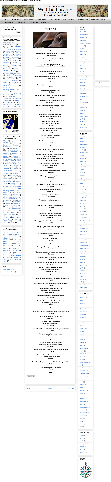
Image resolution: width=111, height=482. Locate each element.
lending (4, 178)
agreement (14, 141)
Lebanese (82, 214)
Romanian (12, 44)
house (16, 246)
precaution (6, 92)
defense (13, 160)
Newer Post (31, 388)
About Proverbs (16, 19)
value (19, 217)
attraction (5, 146)
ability (4, 141)
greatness (5, 65)
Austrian (82, 150)
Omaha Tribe (83, 376)
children (18, 232)
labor (20, 175)
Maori (81, 225)
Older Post (70, 388)
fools (14, 59)
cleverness (10, 150)
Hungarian (82, 195)
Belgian (82, 158)
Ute (80, 421)
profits (19, 198)
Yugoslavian (83, 287)
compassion (6, 153)
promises (14, 200)
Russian (82, 107)
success (17, 100)
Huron (81, 339)
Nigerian (82, 93)
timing (19, 216)
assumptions (15, 145)
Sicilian (81, 259)
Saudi (81, 110)
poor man (15, 192)
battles (11, 148)
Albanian (82, 141)
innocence (5, 72)
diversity (6, 162)
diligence (19, 160)
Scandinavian (83, 248)
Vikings (81, 449)
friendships (6, 62)
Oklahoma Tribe (84, 373)
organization (5, 185)
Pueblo (81, 393)
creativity (16, 157)
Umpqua (82, 418)
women (11, 104)
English (82, 51)
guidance (19, 167)
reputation (5, 98)
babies (4, 232)
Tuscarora (82, 415)
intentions (5, 175)
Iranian (81, 68)
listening (19, 178)
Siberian (82, 256)
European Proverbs (68, 19)
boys (10, 232)
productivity (12, 198)
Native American (9, 22)
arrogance (10, 49)
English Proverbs (55, 19)
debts (4, 159)
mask (12, 180)
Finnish (81, 181)
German (82, 57)
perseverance (7, 85)
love (20, 77)
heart (19, 67)
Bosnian (82, 161)
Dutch (81, 48)
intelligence (16, 173)
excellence (16, 57)
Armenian (82, 147)
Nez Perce (82, 368)
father (16, 239)
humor (15, 70)
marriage (6, 250)
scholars (14, 98)
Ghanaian (82, 60)
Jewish (81, 79)
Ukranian (82, 279)
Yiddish (81, 127)
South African (83, 116)
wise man (15, 221)
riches (16, 207)
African (81, 32)
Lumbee (82, 351)
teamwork (12, 214)
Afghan (81, 138)
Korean (81, 82)
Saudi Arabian (83, 245)
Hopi (81, 337)
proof (20, 200)
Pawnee (82, 384)
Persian (82, 446)
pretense (15, 196)
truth (7, 217)
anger (15, 142)
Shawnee (82, 398)
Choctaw (82, 317)
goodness (5, 64)
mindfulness (8, 80)
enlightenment (17, 55)
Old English (83, 443)
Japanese (82, 77)
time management (10, 216)
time (20, 214)
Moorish (82, 441)
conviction (16, 154)
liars (9, 178)
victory (7, 219)
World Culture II (22, 22)
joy (20, 72)
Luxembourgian (84, 220)
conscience (18, 54)
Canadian (82, 166)
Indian (81, 65)
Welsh (81, 282)
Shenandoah (83, 401)
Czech (81, 169)
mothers (5, 82)
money (15, 80)
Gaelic (81, 435)
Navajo (81, 365)
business (18, 148)
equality (8, 57)
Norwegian (82, 96)
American (82, 34)
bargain (4, 148)
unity (13, 217)
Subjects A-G (45, 22)
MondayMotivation (7, 269)
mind (17, 181)
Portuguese (83, 102)
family (4, 59)
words (19, 104)
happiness (15, 65)
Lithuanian (82, 217)
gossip (15, 64)
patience (15, 185)
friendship (15, 60)
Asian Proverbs (41, 19)
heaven (8, 68)
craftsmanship (6, 157)
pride (4, 197)
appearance (6, 144)
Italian (81, 74)
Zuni (81, 426)
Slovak (81, 262)
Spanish (82, 119)
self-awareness (16, 209)
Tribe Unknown (84, 412)
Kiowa (81, 345)
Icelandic (82, 197)
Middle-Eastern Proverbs (98, 19)
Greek (4, 44)
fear (20, 162)
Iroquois (82, 342)
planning (5, 192)
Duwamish (82, 331)
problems (8, 94)
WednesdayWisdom (8, 272)
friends (5, 60)
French (81, 54)
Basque (82, 155)
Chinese (82, 40)
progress (7, 200)
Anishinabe (82, 297)
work (7, 106)
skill (14, 210)
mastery (17, 180)
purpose (16, 203)
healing (5, 67)
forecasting (8, 163)
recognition (5, 205)
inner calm (15, 172)
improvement (6, 172)
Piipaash (82, 387)
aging (7, 47)
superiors (5, 214)
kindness (8, 74)
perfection (15, 84)
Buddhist (82, 37)
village (9, 259)
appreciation (15, 144)
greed (12, 167)
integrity (12, 72)
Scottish (82, 113)
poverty (5, 194)
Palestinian (82, 231)
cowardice (15, 156)
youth (4, 261)
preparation (6, 196)
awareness (8, 51)
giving (15, 62)
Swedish (82, 270)
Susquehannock (84, 407)
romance (15, 257)
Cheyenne (82, 314)
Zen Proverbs (34, 22)
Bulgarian (82, 164)
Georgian (82, 186)
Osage (81, 379)
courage (5, 156)
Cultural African (84, 43)
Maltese (82, 223)
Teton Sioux (83, 410)
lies (13, 178)
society (4, 259)
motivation (14, 82)
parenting (17, 253)
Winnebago (83, 424)
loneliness (5, 248)
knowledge (17, 74)
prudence (18, 202)
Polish (81, 99)
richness (5, 208)
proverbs (17, 94)
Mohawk (82, 359)
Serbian (82, 254)
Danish (81, 46)
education (8, 55)
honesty (5, 70)
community (6, 54)
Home (6, 19)
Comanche (82, 320)
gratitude (16, 165)
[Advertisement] (102, 52)
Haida (81, 334)
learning (10, 77)
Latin (81, 88)
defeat (6, 160)
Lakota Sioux (83, 348)
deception (10, 159)
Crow (81, 325)
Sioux (81, 404)
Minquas (82, 356)
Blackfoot (82, 308)
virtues (16, 219)
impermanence (7, 170)
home (16, 68)
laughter (8, 75)
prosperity (8, 201)
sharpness (9, 210)
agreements (5, 142)
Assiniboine (83, 306)
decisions (19, 159)
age (20, 44)
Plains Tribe (83, 390)
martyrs (6, 180)
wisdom (10, 102)
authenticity (18, 49)
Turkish (81, 124)
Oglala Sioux (83, 370)
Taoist (81, 121)
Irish (81, 71)
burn (17, 52)
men (20, 79)
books (8, 52)
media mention (10, 79)
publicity (8, 203)
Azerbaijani (82, 152)
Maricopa (82, 353)
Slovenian (82, 265)
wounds (15, 106)
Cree (81, 323)
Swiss (81, 273)
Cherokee (82, 311)
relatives (9, 257)
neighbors (5, 84)
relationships (13, 96)
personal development (8, 88)
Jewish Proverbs (83, 19)
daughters (5, 237)
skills (20, 210)
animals (18, 47)
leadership (18, 75)
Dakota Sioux (83, 328)
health (12, 67)
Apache (82, 300)
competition (15, 153)
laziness (7, 177)
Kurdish (82, 85)
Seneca (82, 396)
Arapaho (82, 303)
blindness (18, 51)
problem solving (17, 92)
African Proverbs (29, 19)
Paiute (81, 382)
